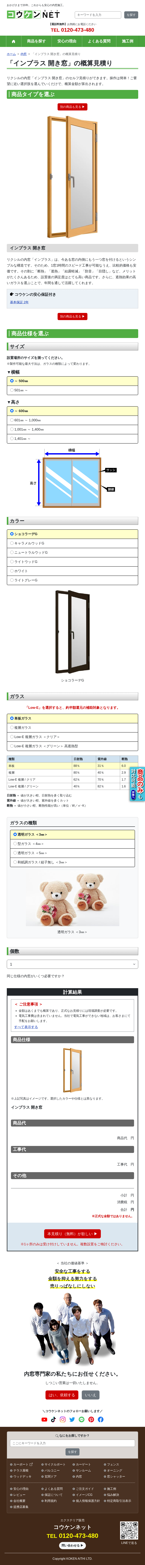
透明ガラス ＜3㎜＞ (33, 834)
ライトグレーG (25, 580)
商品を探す (36, 41)
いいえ (90, 1395)
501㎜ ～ (21, 390)
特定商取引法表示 (119, 1500)
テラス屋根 (21, 1470)
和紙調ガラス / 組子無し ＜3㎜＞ (42, 862)
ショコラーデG (25, 534)
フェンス (113, 1464)
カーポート (21, 1464)
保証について (54, 1494)
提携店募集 (21, 1506)
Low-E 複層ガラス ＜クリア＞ (37, 737)
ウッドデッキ (22, 1476)
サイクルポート (55, 1464)
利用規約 (51, 1500)
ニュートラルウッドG (31, 552)
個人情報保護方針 (88, 1500)
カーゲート (83, 1464)
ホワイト (21, 571)
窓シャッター (116, 1476)
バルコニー (52, 1470)
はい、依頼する (62, 1395)
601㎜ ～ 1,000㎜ (27, 420)
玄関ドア (51, 1476)
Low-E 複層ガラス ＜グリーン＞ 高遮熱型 (46, 746)
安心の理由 (66, 41)
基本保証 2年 (19, 302)
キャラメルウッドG (29, 543)
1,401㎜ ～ (22, 439)
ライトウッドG (25, 562)
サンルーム (83, 1470)
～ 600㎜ (21, 411)
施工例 (127, 41)
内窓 (24, 54)
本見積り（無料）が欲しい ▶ (72, 1234)
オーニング (114, 1470)
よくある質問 (99, 41)
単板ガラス (22, 718)
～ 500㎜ (21, 381)
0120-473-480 (72, 30)
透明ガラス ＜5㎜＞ (33, 853)
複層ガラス (22, 728)
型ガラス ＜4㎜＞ (31, 844)
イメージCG (84, 1494)
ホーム (11, 54)
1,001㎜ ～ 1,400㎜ (29, 429)
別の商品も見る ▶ (72, 106)
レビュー (19, 1494)
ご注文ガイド (85, 1488)
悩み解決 (113, 1494)
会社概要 (19, 1500)
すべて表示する (26, 1027)
